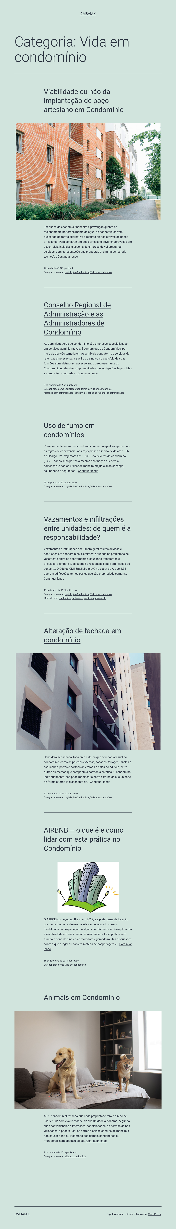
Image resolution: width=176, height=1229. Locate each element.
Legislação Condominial (77, 272)
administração (66, 392)
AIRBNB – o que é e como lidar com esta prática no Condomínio (84, 839)
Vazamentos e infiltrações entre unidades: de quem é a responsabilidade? (87, 528)
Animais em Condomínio (82, 997)
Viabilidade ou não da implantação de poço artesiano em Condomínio (84, 101)
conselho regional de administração (106, 392)
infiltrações (77, 598)
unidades (89, 598)
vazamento (100, 598)
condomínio (80, 392)
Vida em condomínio (101, 272)
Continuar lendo (68, 256)
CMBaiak (88, 14)
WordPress (154, 1214)
